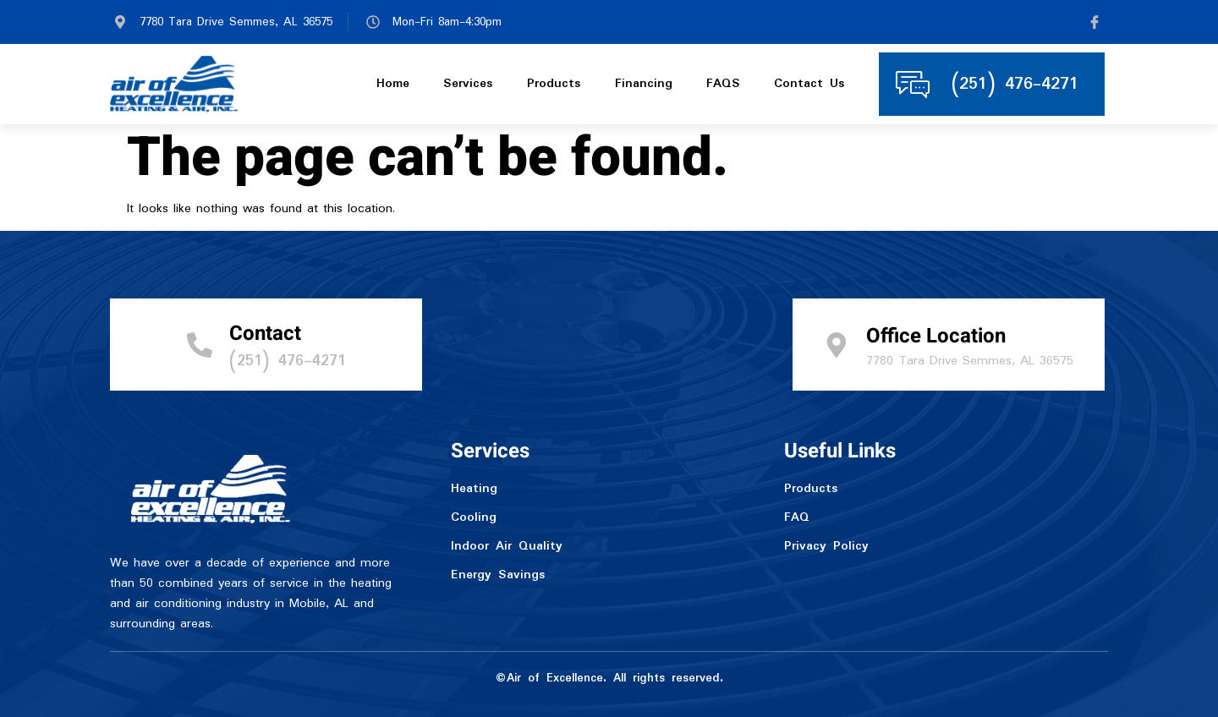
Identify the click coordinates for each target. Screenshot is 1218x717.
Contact (265, 333)
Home (392, 84)
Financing (643, 84)
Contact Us (809, 84)
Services (468, 84)
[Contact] (199, 345)
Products (554, 84)
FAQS (723, 84)
